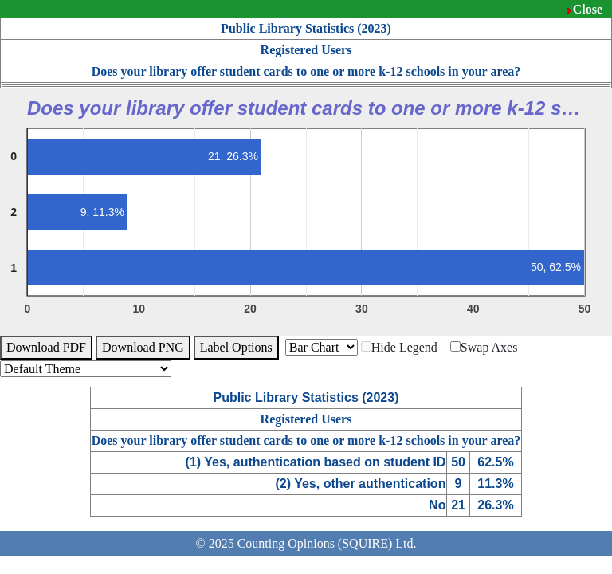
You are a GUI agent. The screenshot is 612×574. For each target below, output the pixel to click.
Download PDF (46, 347)
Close (587, 9)
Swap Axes (484, 347)
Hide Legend (399, 347)
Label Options (236, 347)
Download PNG (143, 347)
